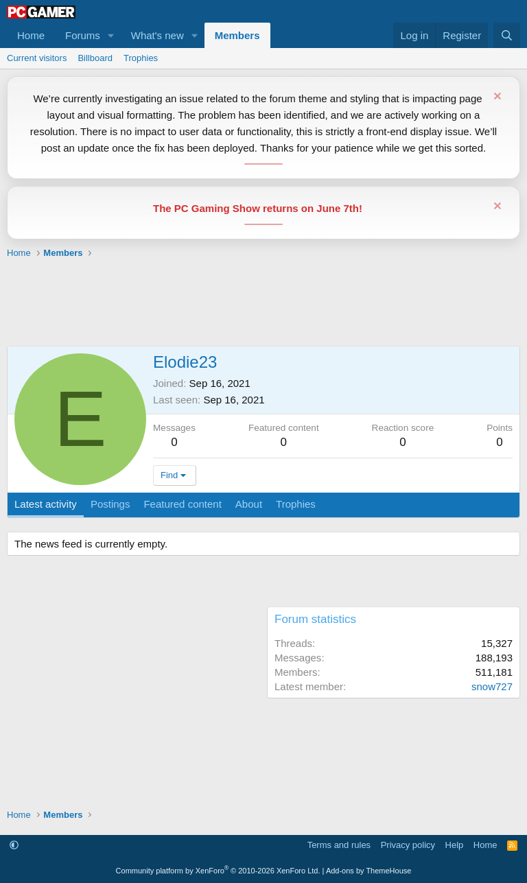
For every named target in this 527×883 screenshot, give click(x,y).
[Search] (506, 35)
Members (237, 35)
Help (454, 845)
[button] (111, 35)
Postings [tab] (110, 504)
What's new (157, 35)
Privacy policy (408, 845)
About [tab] (248, 504)
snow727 (492, 686)
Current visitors (37, 58)
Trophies (141, 58)
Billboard (95, 58)
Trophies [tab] (296, 504)
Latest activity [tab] (45, 504)
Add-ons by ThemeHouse (369, 871)
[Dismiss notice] (496, 98)
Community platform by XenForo (218, 871)
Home (31, 35)
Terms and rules (339, 845)
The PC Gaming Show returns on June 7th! (257, 208)
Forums (82, 35)
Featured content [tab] (182, 504)
